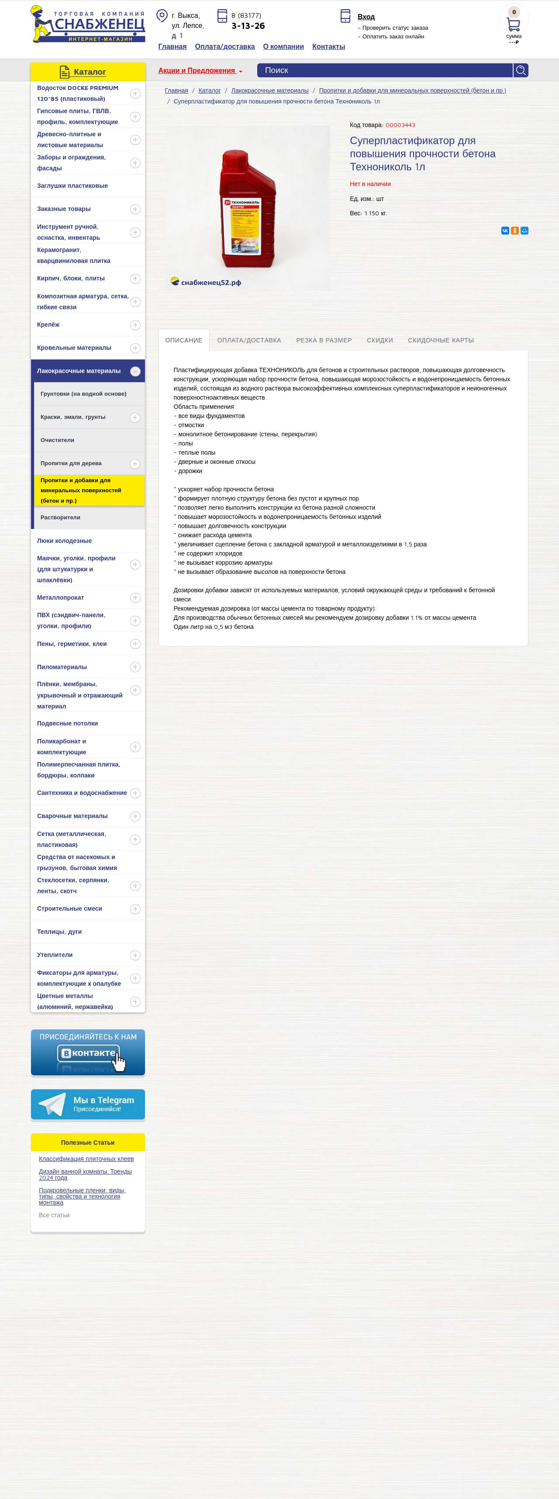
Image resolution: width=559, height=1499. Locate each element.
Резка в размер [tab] (324, 340)
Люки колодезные (64, 540)
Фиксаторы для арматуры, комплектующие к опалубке (79, 978)
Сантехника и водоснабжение (82, 792)
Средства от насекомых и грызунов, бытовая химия (77, 862)
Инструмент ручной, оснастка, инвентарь (68, 232)
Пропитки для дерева (71, 462)
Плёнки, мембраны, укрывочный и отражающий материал (80, 694)
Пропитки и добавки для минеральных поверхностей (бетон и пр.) (81, 490)
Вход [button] (366, 17)
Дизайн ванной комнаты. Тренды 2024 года (85, 1174)
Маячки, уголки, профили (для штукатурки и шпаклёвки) (76, 569)
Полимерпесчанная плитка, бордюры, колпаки (79, 769)
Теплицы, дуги (59, 931)
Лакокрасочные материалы (79, 370)
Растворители (60, 517)
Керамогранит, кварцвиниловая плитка (73, 255)
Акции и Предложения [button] (198, 70)
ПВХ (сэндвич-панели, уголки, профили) (71, 620)
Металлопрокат (60, 597)
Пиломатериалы (62, 666)
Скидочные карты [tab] (441, 340)
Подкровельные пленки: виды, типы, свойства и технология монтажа (82, 1196)
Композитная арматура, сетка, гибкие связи (83, 301)
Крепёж (48, 324)
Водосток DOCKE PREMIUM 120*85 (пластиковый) (77, 93)
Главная (176, 90)
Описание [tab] (184, 340)
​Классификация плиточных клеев (86, 1158)
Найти (521, 70)
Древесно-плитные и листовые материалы (70, 139)
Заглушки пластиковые (72, 185)
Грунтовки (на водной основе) (84, 393)
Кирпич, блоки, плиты (71, 278)
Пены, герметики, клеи (72, 643)
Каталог (210, 90)
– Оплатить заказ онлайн (391, 36)
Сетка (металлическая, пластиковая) (72, 839)
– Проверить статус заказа (393, 27)
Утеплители (54, 954)
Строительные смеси (69, 908)
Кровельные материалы (74, 347)
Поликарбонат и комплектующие (61, 746)
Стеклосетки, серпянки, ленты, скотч (73, 885)
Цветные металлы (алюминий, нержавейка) (75, 1001)
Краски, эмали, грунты (73, 416)
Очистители (57, 439)
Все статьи (54, 1215)
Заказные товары (64, 208)
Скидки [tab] (380, 340)
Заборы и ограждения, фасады (71, 162)
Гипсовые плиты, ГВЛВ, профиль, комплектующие (77, 116)
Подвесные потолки (67, 723)
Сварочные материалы (72, 815)
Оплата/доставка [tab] (249, 340)
